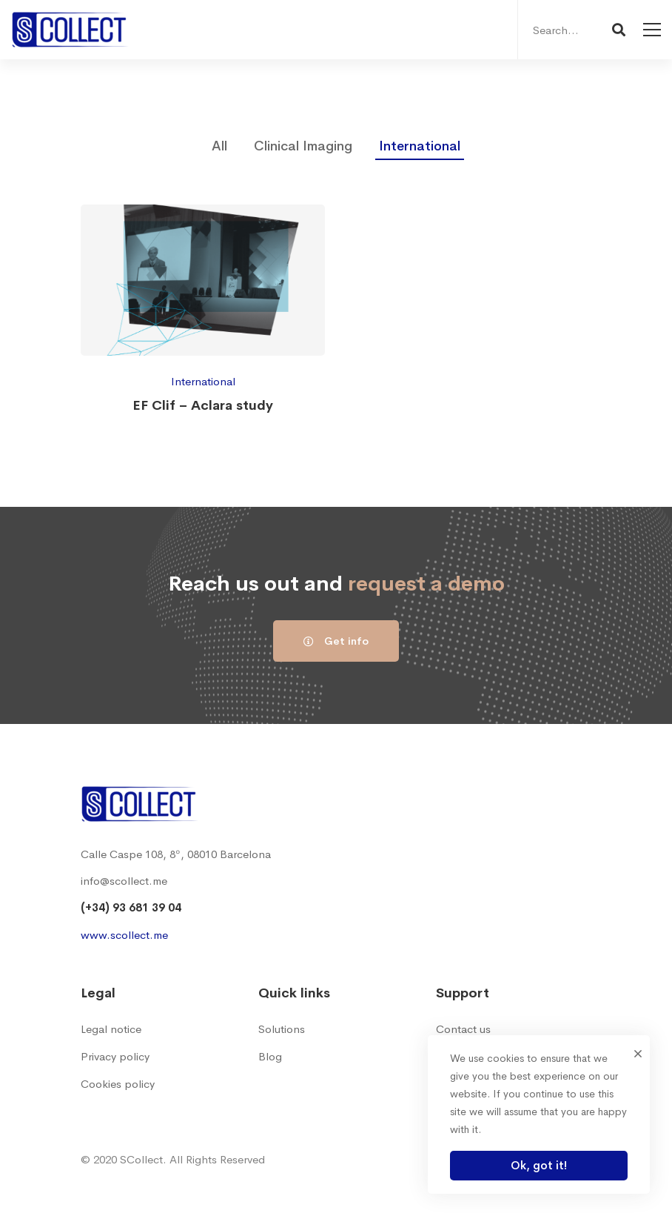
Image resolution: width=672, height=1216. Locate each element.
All (219, 146)
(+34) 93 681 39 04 (131, 907)
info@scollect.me (124, 881)
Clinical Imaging (303, 146)
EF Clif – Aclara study (202, 405)
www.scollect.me (124, 935)
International (419, 146)
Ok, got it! (539, 1165)
